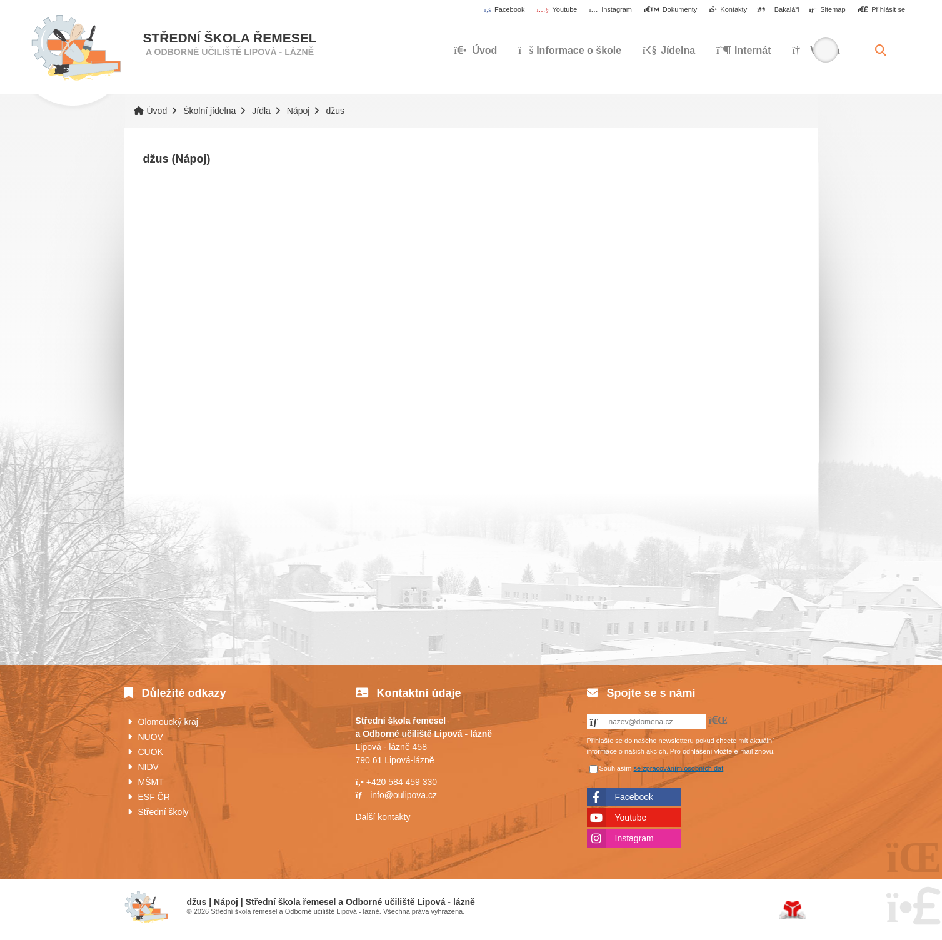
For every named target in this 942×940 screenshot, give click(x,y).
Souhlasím (615, 768)
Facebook (634, 797)
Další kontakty (383, 817)
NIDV (148, 767)
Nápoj (298, 110)
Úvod (76, 48)
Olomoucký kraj (168, 722)
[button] (881, 10)
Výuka (815, 50)
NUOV (150, 737)
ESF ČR (154, 797)
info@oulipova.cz (403, 795)
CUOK (150, 752)
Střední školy (163, 812)
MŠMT (151, 782)
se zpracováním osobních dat (679, 768)
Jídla (261, 110)
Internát (743, 50)
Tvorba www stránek (792, 910)
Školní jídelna (209, 110)
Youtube (631, 817)
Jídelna (669, 50)
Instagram (634, 838)
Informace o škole (569, 50)
